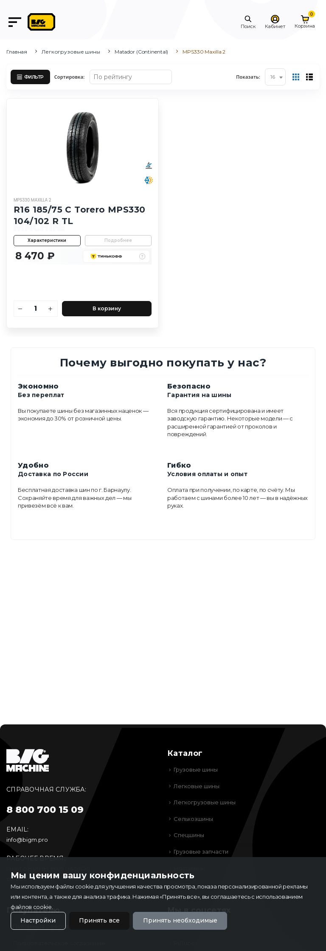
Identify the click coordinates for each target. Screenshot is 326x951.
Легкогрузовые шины (71, 51)
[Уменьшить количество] (20, 308)
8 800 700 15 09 (45, 809)
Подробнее (118, 240)
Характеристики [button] (47, 240)
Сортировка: (69, 77)
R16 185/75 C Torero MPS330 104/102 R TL (79, 215)
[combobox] (275, 76)
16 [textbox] (272, 77)
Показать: (248, 77)
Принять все (99, 921)
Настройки (38, 921)
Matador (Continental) (141, 51)
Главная (16, 51)
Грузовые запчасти (201, 851)
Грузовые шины (196, 769)
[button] (248, 22)
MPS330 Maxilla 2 (32, 200)
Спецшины (189, 835)
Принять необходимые (180, 921)
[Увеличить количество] (50, 308)
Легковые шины (196, 786)
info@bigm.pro (27, 839)
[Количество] (36, 308)
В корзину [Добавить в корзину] (107, 308)
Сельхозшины (193, 818)
